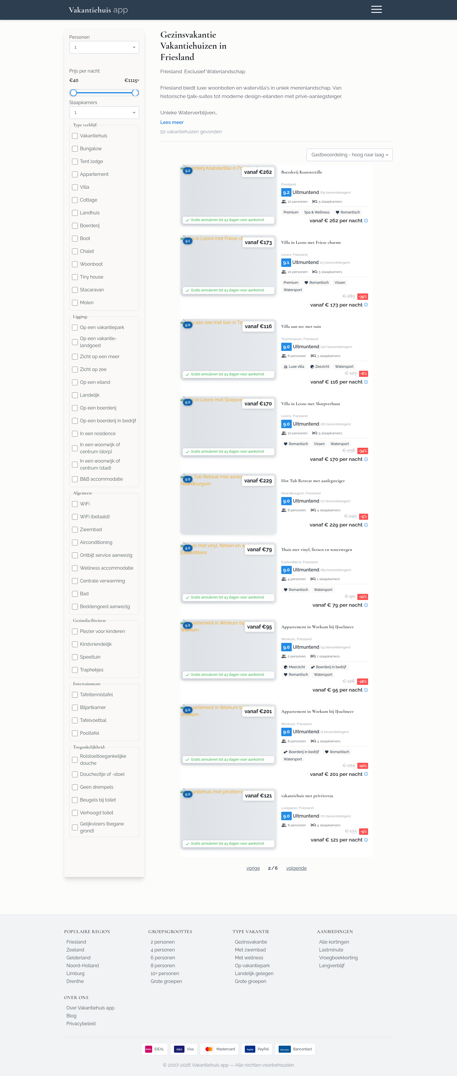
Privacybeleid (81, 1023)
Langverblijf (331, 965)
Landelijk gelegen (254, 973)
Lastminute (331, 950)
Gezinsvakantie (251, 942)
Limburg (75, 973)
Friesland (76, 942)
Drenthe (75, 981)
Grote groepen (166, 981)
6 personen (163, 957)
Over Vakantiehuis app (90, 1008)
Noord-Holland (82, 965)
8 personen (163, 965)
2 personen (163, 942)
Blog (71, 1016)
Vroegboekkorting (338, 957)
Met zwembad (250, 950)
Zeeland (75, 950)
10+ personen (165, 973)
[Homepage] (98, 10)
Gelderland (78, 957)
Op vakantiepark (252, 965)
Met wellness (249, 957)
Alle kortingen (334, 942)
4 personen (163, 950)
